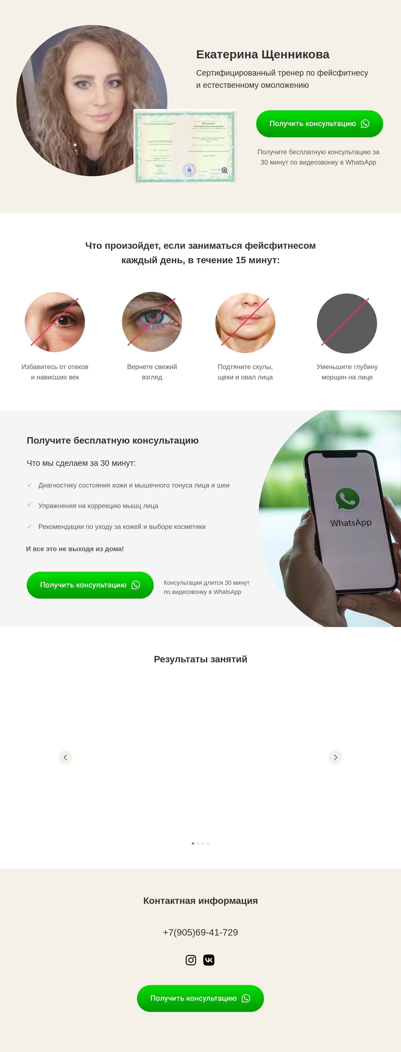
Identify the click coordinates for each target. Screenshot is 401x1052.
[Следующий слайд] (336, 757)
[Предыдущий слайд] (65, 757)
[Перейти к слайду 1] (193, 843)
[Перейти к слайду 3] (203, 843)
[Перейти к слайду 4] (208, 843)
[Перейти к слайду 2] (198, 843)
